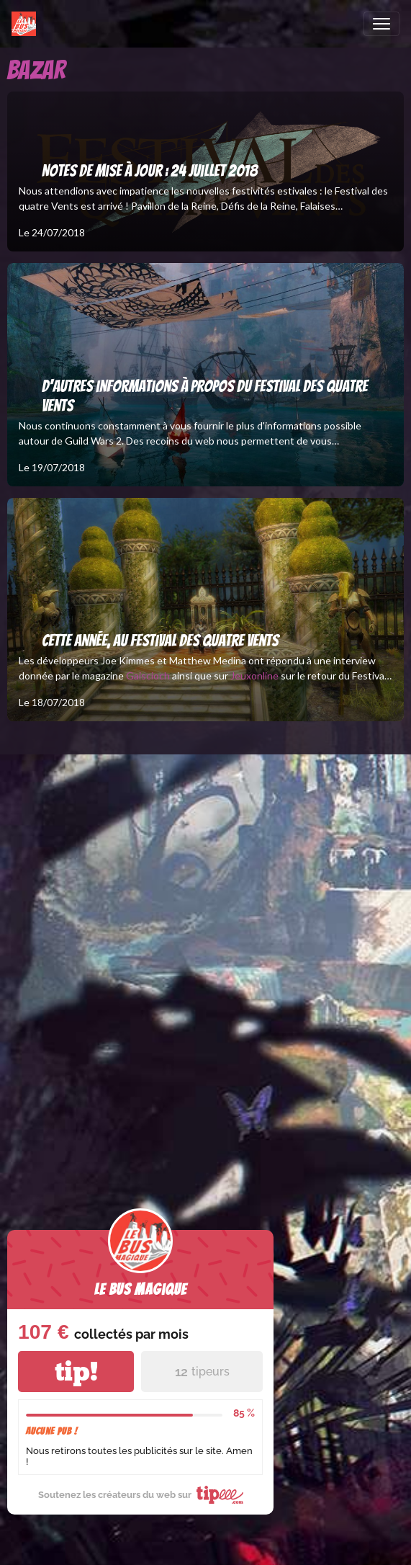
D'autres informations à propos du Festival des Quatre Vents (205, 396)
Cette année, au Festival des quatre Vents (160, 640)
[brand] (27, 24)
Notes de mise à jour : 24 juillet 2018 (150, 170)
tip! (76, 1371)
